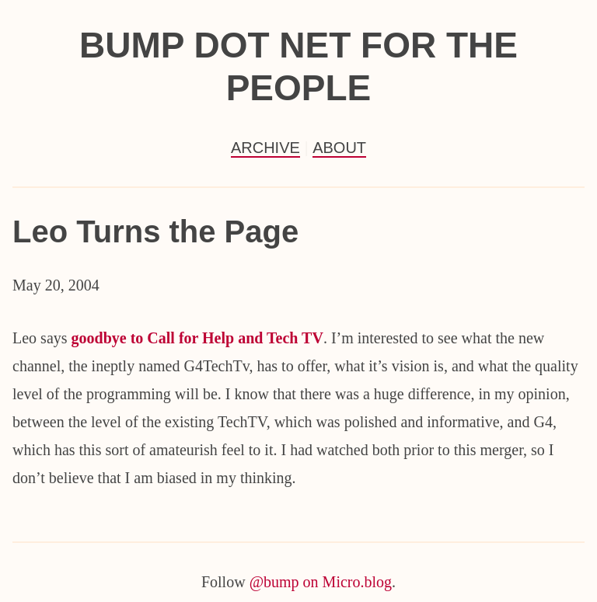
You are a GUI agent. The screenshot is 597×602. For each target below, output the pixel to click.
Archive (265, 147)
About (339, 147)
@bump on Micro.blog (321, 581)
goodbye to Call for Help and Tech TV (197, 337)
